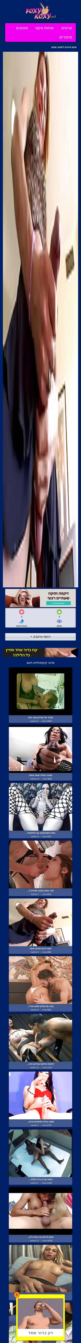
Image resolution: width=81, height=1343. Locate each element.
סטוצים (22, 28)
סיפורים (65, 37)
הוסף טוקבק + (40, 636)
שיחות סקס (44, 28)
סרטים (66, 28)
